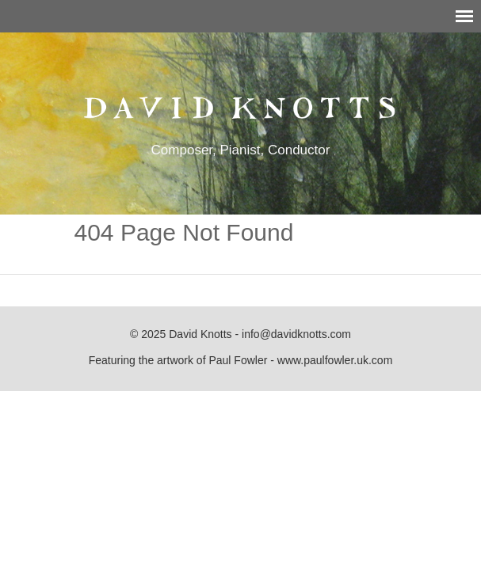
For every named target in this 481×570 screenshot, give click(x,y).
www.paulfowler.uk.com (335, 360)
